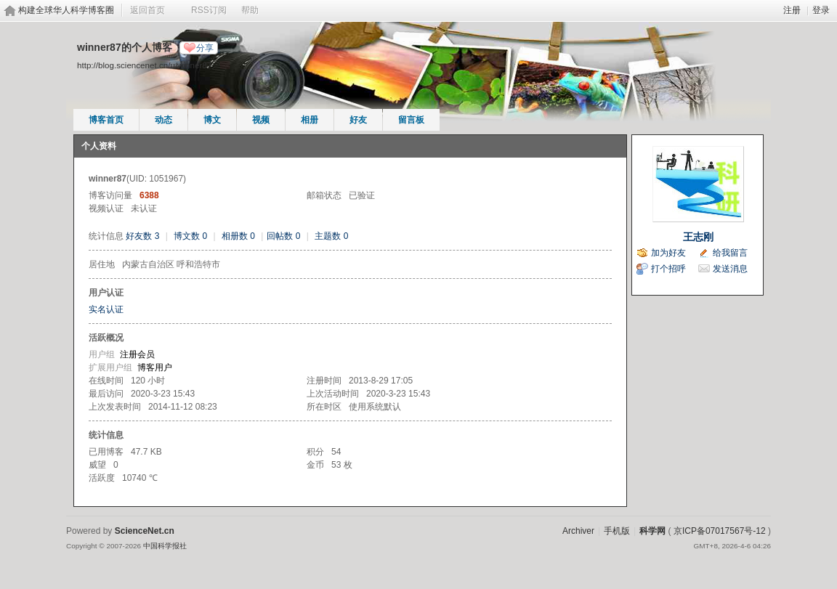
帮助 (250, 10)
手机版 (617, 531)
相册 (309, 120)
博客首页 (106, 120)
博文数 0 (190, 236)
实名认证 (106, 309)
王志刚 (698, 237)
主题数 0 (331, 236)
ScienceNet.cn (144, 531)
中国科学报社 (165, 546)
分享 (205, 48)
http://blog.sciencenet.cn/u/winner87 (144, 65)
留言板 (411, 120)
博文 (212, 120)
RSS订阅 (209, 10)
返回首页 (147, 10)
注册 (792, 10)
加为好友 (668, 253)
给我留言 (730, 253)
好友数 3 (142, 236)
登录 (821, 10)
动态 (163, 120)
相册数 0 (238, 236)
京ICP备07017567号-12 (720, 531)
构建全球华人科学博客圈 (66, 10)
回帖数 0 (283, 236)
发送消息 (730, 269)
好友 (358, 120)
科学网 (652, 531)
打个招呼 (668, 269)
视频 (261, 120)
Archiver (578, 531)
